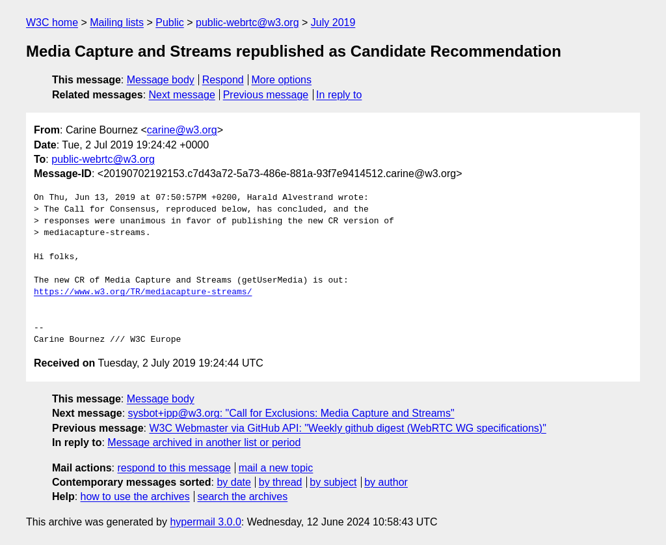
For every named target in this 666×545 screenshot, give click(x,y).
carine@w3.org (182, 129)
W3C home (52, 22)
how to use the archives (135, 496)
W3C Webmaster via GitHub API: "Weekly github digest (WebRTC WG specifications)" (347, 428)
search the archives (243, 496)
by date (233, 482)
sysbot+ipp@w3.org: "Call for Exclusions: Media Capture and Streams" (291, 413)
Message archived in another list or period (203, 442)
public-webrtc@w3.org (247, 22)
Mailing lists (117, 22)
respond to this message (173, 467)
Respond (223, 79)
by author (386, 482)
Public (169, 22)
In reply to (339, 94)
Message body (160, 79)
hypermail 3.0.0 (205, 521)
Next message (182, 94)
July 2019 (333, 22)
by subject (333, 482)
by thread (280, 482)
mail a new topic (276, 467)
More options (282, 79)
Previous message (266, 94)
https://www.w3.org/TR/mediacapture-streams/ (143, 292)
